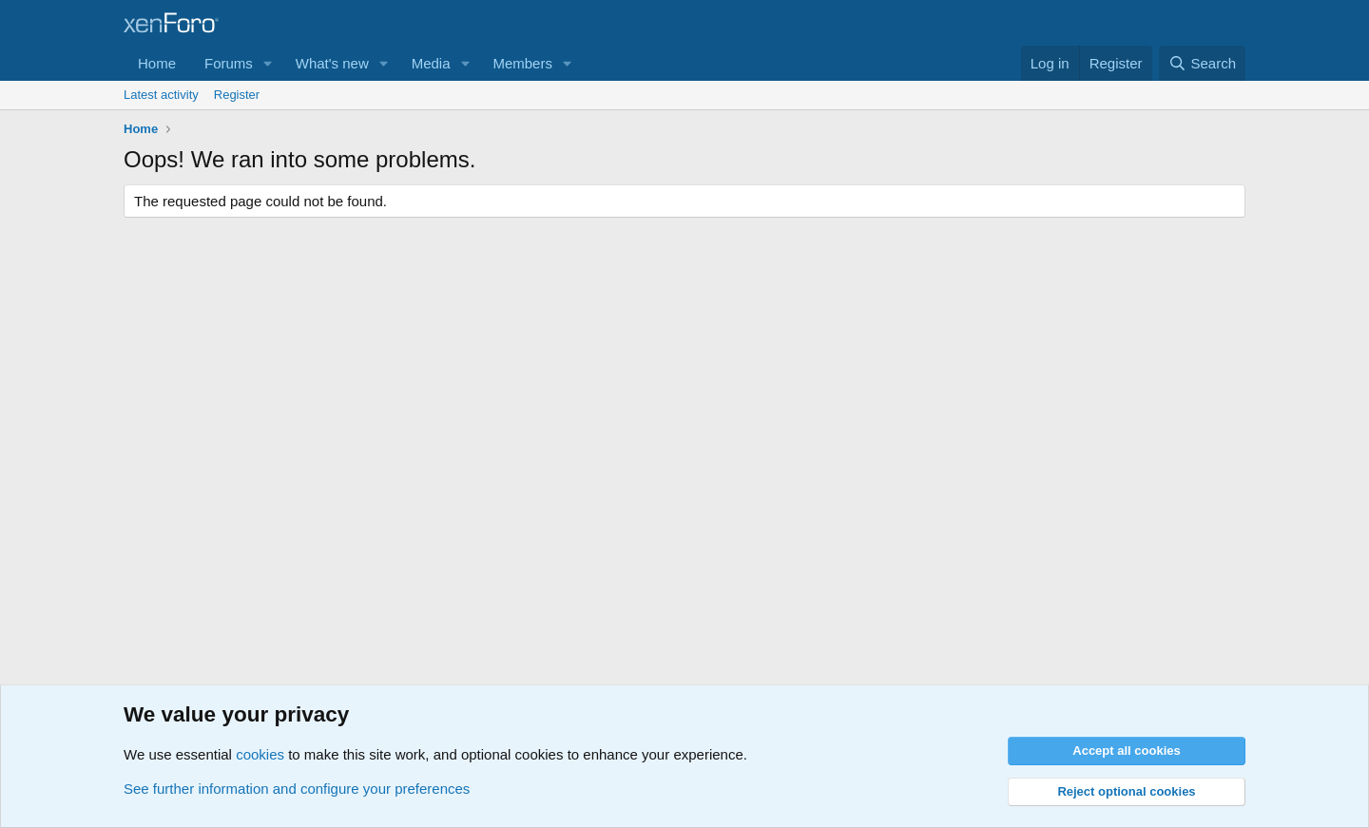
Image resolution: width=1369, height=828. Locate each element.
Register (237, 94)
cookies (260, 754)
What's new (332, 63)
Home (157, 63)
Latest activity (161, 94)
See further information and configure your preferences (297, 788)
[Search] (1202, 63)
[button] (268, 63)
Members (522, 63)
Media (431, 63)
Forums (228, 63)
